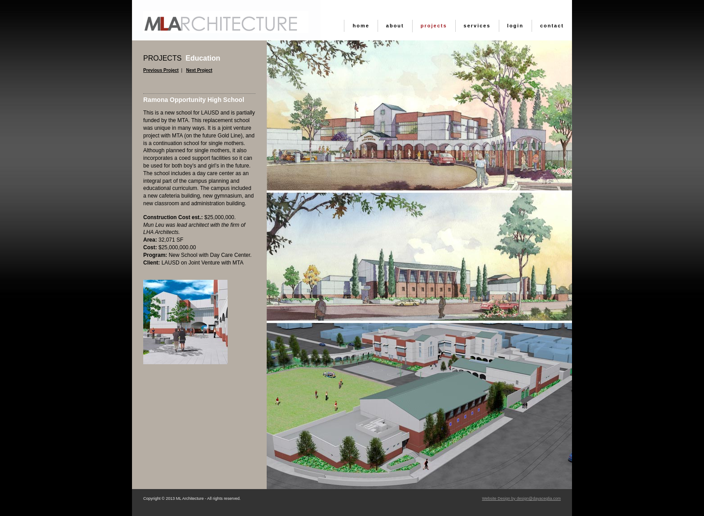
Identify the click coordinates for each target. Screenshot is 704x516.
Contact (552, 25)
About (395, 25)
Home (360, 25)
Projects (434, 25)
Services (477, 25)
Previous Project (161, 70)
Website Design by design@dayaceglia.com (521, 498)
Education (181, 58)
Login (515, 25)
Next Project (199, 70)
